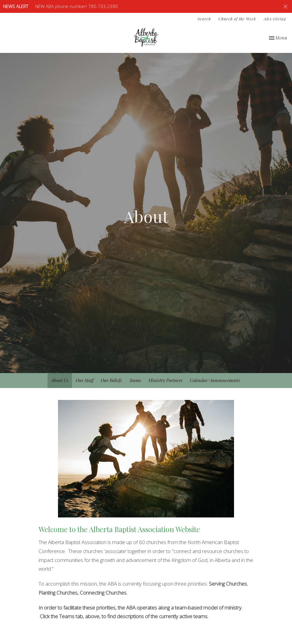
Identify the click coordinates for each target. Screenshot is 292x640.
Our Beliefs (111, 380)
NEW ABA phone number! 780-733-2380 (76, 6)
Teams (135, 380)
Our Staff (85, 380)
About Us (59, 380)
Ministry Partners (165, 380)
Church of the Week (237, 18)
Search (204, 18)
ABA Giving (275, 18)
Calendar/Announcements (215, 380)
